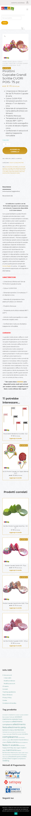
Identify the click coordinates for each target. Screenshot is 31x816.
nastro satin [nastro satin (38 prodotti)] (21, 752)
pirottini (5, 170)
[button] (5, 36)
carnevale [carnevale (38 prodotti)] (9, 734)
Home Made (6, 266)
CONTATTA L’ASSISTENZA (18, 2)
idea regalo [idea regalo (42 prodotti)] (17, 748)
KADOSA (20, 382)
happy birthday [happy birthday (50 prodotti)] (7, 748)
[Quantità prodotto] (6, 144)
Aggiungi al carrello (15, 151)
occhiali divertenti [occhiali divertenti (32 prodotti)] (15, 754)
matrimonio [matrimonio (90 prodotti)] (11, 750)
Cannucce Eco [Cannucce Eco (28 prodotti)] (18, 732)
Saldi (15, 61)
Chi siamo (5, 686)
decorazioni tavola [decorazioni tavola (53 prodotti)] (17, 740)
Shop (10, 61)
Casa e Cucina (13, 162)
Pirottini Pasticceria (13, 173)
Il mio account (7, 675)
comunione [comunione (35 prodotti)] (21, 737)
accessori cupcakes (11, 166)
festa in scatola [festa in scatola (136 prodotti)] (10, 745)
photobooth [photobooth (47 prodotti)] (12, 756)
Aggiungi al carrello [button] (15, 438)
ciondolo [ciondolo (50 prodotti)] (25, 734)
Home (4, 61)
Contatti (5, 689)
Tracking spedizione (9, 692)
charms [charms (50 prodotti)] (14, 734)
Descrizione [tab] (6, 187)
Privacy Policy (7, 697)
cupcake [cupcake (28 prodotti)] (8, 739)
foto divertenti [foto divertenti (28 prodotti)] (22, 745)
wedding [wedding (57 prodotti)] (5, 761)
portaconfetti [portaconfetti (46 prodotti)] (6, 758)
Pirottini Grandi (14, 171)
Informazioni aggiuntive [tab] (11, 191)
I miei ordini (7, 678)
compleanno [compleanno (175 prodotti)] (10, 736)
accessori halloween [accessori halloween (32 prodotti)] (10, 717)
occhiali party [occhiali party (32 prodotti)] (23, 754)
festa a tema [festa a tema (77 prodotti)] (12, 742)
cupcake (10, 168)
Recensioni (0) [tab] (7, 196)
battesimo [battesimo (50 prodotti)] (6, 730)
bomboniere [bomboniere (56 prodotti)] (19, 730)
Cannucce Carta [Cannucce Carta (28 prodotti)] (11, 732)
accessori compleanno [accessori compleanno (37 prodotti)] (8, 714)
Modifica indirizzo (9, 681)
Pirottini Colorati (13, 170)
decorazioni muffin (19, 168)
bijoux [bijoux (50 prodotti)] (12, 730)
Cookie (4, 700)
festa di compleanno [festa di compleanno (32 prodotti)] (23, 742)
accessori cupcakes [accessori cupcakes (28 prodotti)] (20, 714)
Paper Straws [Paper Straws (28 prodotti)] (5, 756)
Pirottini (20, 162)
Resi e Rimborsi (7, 695)
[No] (29, 811)
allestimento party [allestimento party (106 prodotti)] (17, 727)
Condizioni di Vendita (9, 703)
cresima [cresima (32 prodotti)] (4, 739)
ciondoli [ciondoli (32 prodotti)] (19, 734)
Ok (16, 813)
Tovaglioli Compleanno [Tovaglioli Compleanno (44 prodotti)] (18, 758)
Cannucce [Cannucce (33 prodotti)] (4, 732)
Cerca (4, 22)
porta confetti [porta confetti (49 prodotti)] (22, 756)
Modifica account (9, 683)
